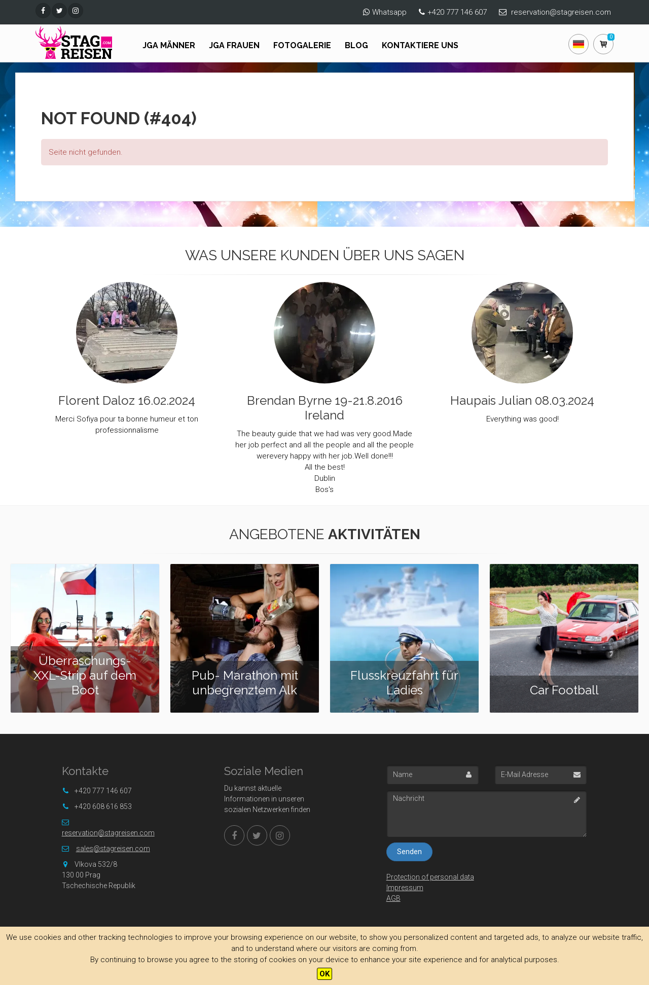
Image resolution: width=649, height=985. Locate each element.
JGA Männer (168, 45)
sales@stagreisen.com (113, 849)
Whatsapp (389, 12)
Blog (356, 45)
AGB (393, 898)
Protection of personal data (430, 877)
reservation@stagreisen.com (561, 12)
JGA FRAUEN (234, 45)
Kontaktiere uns (420, 45)
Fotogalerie (302, 45)
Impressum (404, 888)
